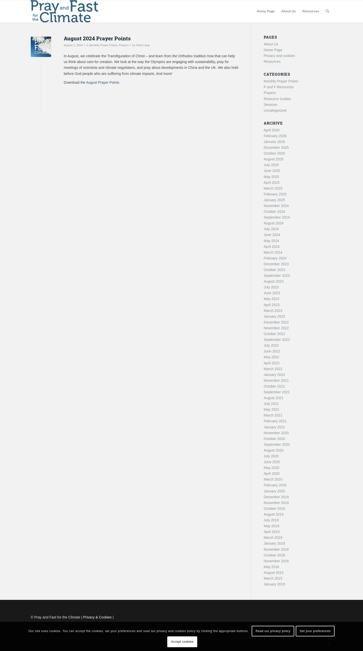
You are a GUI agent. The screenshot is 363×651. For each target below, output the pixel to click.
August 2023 (274, 281)
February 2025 (275, 194)
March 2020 (273, 479)
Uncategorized (275, 110)
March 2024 (273, 252)
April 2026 (272, 130)
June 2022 (272, 351)
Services (270, 105)
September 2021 (277, 392)
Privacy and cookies (279, 56)
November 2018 (276, 549)
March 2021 (273, 415)
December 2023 (276, 264)
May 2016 (271, 567)
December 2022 (276, 322)
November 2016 (276, 561)
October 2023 (274, 270)
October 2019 (274, 509)
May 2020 (271, 468)
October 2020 (274, 439)
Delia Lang (143, 45)
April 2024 (272, 247)
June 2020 (272, 462)
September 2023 (277, 276)
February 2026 (275, 136)
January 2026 (274, 142)
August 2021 (274, 398)
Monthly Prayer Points (103, 45)
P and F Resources (279, 87)
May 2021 (271, 409)
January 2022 (274, 375)
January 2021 (274, 427)
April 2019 (272, 532)
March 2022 (273, 369)
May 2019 (271, 526)
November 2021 (276, 380)
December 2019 (276, 497)
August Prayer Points (102, 82)
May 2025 (271, 177)
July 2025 (271, 165)
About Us (271, 44)
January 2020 (274, 491)
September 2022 (277, 340)
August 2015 (274, 573)
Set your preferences (315, 631)
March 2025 (273, 188)
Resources (272, 62)
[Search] (327, 11)
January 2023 (274, 316)
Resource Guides (277, 99)
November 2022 (276, 328)
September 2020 (277, 444)
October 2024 (274, 212)
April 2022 (272, 363)
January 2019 (274, 543)
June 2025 (272, 171)
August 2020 (274, 450)
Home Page (273, 50)
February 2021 (275, 421)
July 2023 (271, 287)
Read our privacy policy (273, 631)
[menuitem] (266, 11)
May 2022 (271, 357)
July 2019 (271, 520)
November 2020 (276, 433)
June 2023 (272, 293)
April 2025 (272, 183)
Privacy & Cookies (97, 617)
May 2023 (271, 299)
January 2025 (274, 200)
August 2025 (274, 159)
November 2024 (276, 206)
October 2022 (274, 334)
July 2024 (271, 229)
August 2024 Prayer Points (97, 38)
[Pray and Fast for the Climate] (64, 11)
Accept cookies (182, 641)
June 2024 (272, 235)
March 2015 (273, 578)
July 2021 (271, 404)
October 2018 (274, 555)
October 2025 (274, 153)
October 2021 (274, 386)
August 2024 (274, 223)
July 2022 (271, 345)
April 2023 (272, 305)
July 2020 (271, 456)
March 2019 (273, 538)
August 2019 (274, 514)
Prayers (124, 45)
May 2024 (271, 241)
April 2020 (272, 473)
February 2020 (275, 485)
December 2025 (276, 147)
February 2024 (275, 258)
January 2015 (274, 584)
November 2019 (276, 503)
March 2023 (273, 311)
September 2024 (277, 217)
